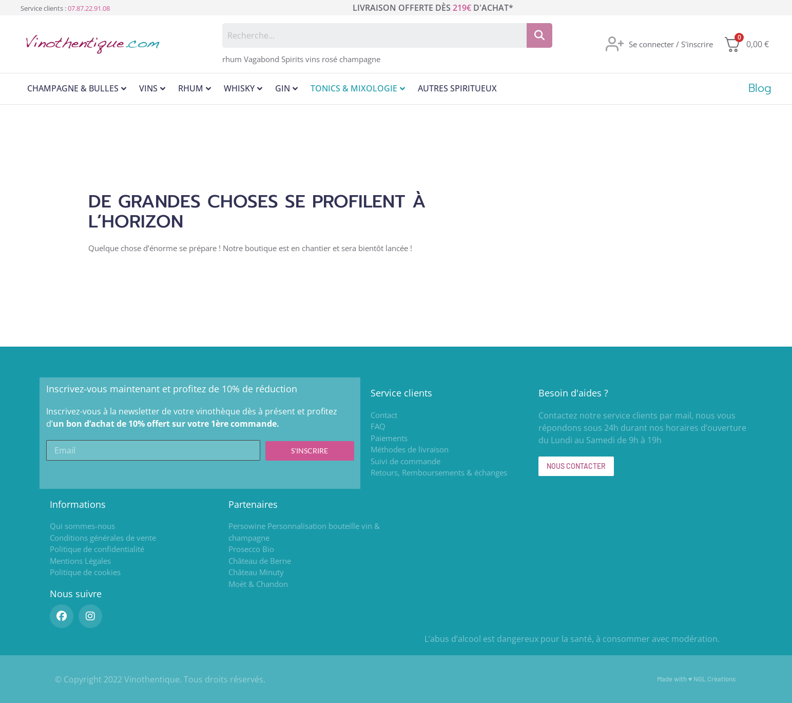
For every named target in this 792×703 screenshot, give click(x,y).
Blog (759, 88)
